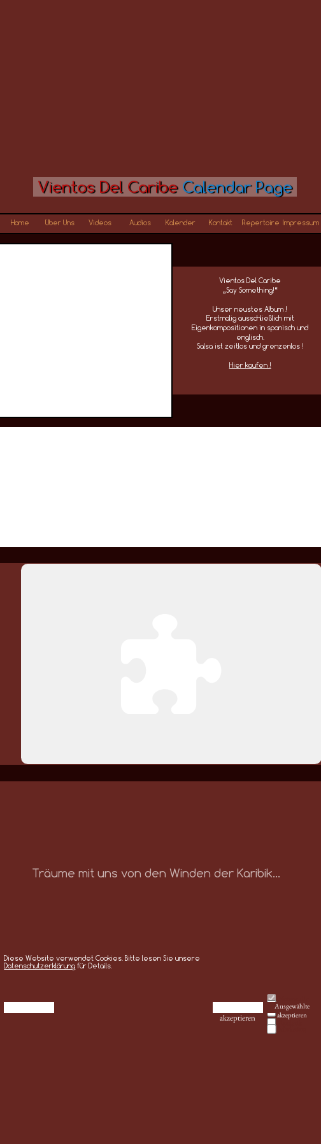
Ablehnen (29, 1007)
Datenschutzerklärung (39, 965)
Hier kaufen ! (250, 365)
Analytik (290, 1022)
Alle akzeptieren (237, 1007)
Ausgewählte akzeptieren (292, 1007)
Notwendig (293, 998)
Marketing (292, 1028)
